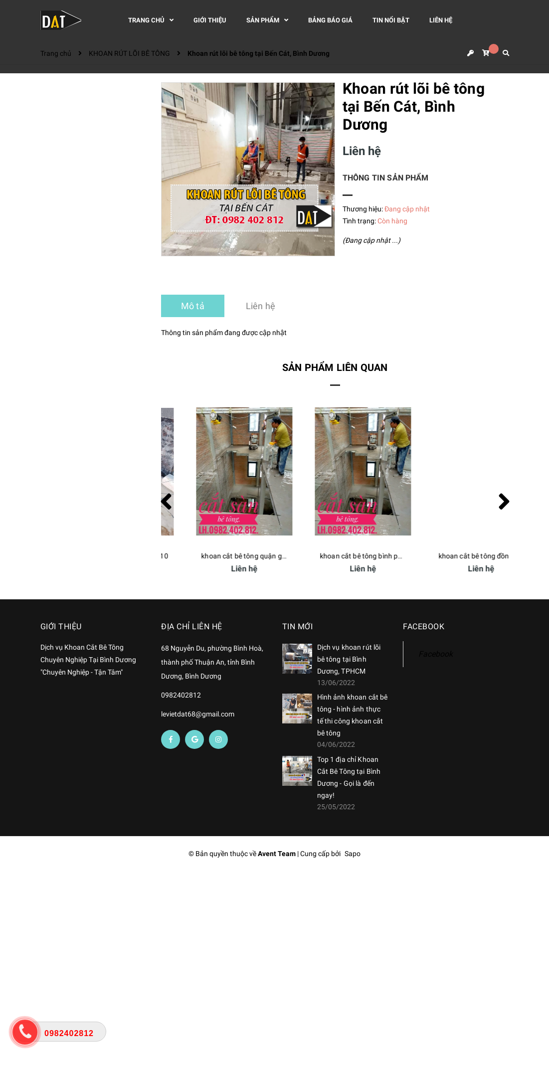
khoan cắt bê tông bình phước (458, 556)
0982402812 (181, 695)
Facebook (435, 654)
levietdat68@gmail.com (197, 714)
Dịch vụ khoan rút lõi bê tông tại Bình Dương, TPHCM (349, 659)
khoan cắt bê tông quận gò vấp (341, 556)
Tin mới (297, 626)
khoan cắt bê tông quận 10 (217, 556)
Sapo (353, 854)
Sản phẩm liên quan (335, 367)
